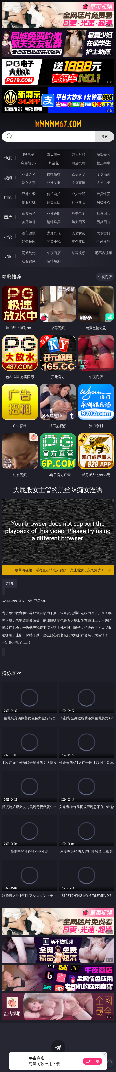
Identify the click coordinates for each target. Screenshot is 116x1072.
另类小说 (54, 241)
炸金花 (54, 163)
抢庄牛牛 (103, 163)
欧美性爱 (103, 193)
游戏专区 (103, 154)
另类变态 (103, 202)
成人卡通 (78, 193)
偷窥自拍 (29, 213)
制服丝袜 (29, 202)
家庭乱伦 (54, 233)
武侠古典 (103, 233)
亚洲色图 (54, 213)
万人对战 (78, 154)
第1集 (9, 583)
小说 (8, 236)
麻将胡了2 (29, 163)
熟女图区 (78, 221)
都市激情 (29, 233)
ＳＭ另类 (103, 182)
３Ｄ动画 (103, 174)
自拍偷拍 (54, 174)
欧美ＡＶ (78, 174)
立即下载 (92, 1061)
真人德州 (54, 154)
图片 (8, 217)
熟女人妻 (29, 182)
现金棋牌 (78, 163)
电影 (8, 197)
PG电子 (29, 154)
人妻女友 (78, 233)
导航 (8, 256)
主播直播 (78, 182)
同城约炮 (29, 252)
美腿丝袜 (29, 221)
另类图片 (103, 221)
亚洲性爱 (29, 193)
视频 (8, 177)
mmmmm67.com (58, 124)
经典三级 (54, 202)
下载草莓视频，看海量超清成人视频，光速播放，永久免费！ (62, 570)
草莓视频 (78, 252)
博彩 (8, 158)
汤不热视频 (103, 252)
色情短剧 (54, 261)
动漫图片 (103, 213)
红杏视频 (29, 261)
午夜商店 (54, 252)
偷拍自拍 (54, 193)
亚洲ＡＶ (29, 174)
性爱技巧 (103, 241)
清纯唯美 (54, 221)
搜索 (104, 136)
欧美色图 (78, 213)
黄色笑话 (78, 241)
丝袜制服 (54, 182)
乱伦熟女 (78, 202)
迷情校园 (29, 241)
